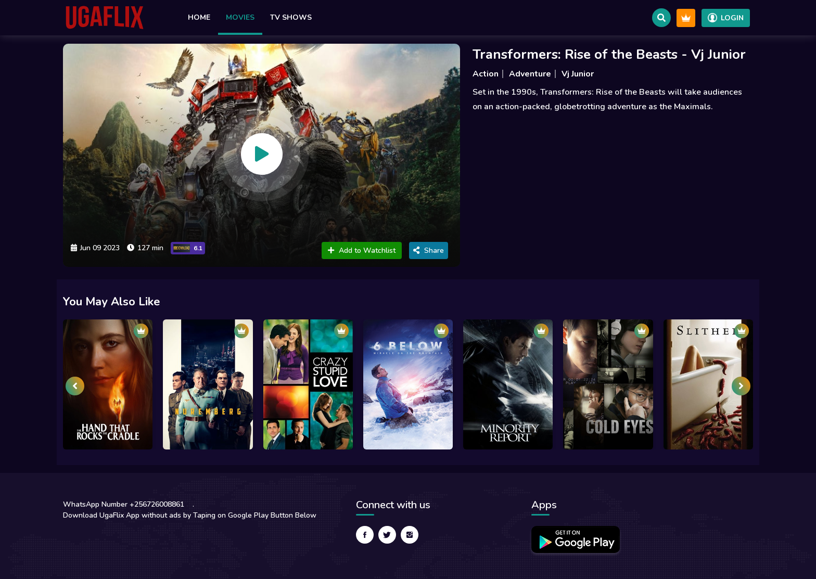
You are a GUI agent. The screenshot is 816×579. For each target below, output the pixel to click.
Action (486, 74)
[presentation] (75, 386)
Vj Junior (578, 74)
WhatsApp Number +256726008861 (123, 504)
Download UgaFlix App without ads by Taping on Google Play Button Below (189, 515)
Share (428, 250)
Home (199, 17)
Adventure (530, 74)
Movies (240, 17)
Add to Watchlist (362, 250)
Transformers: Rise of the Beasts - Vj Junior (609, 54)
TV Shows (291, 17)
